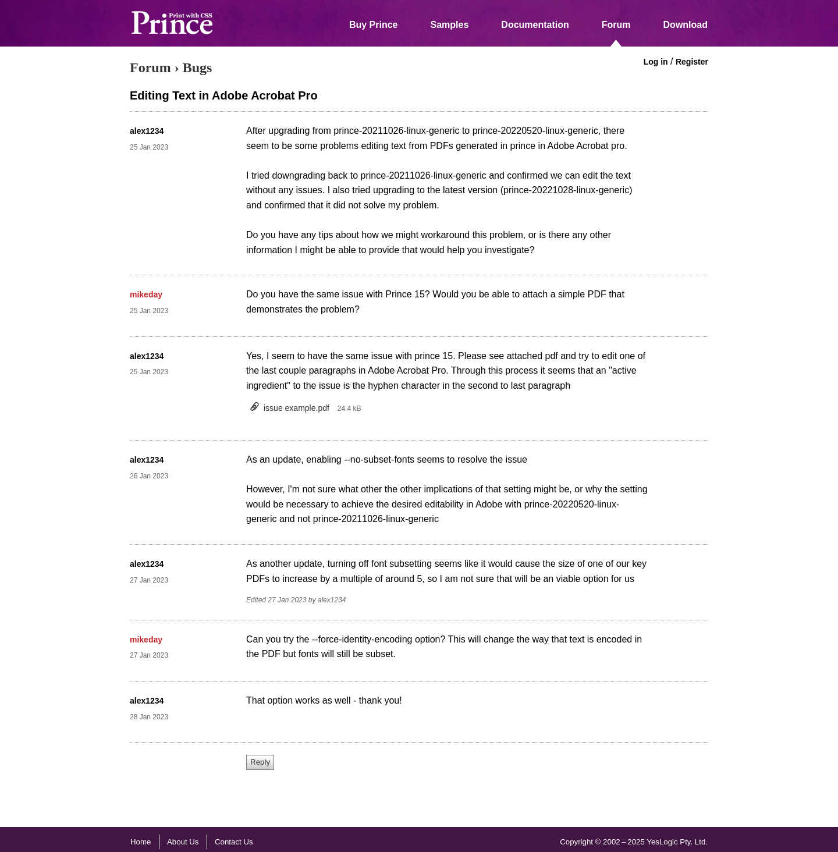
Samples (450, 25)
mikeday (146, 294)
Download (685, 25)
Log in (656, 61)
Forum (616, 25)
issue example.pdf (296, 408)
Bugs (197, 67)
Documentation (535, 25)
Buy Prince (373, 25)
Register (692, 61)
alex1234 (147, 131)
